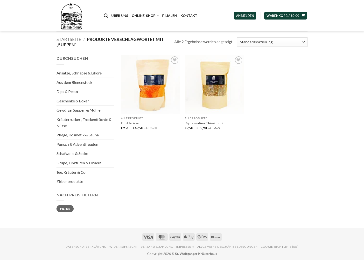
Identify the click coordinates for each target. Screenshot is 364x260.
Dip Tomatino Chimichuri (204, 123)
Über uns (119, 15)
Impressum (185, 246)
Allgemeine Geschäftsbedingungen (227, 246)
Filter (65, 208)
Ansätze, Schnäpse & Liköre (79, 73)
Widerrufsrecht (123, 246)
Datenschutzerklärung (85, 246)
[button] (285, 16)
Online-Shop (145, 15)
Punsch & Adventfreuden (77, 144)
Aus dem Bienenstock (74, 82)
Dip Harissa (130, 123)
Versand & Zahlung (157, 246)
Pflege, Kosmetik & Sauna (77, 135)
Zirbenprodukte (69, 181)
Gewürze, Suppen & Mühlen (79, 110)
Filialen (169, 15)
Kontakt (189, 15)
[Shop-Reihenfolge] (272, 42)
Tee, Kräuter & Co (70, 172)
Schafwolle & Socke (72, 153)
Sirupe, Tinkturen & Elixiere (78, 162)
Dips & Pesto (67, 91)
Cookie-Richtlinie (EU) (279, 246)
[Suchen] (106, 16)
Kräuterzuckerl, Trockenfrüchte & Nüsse (84, 122)
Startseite (68, 39)
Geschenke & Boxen (73, 101)
